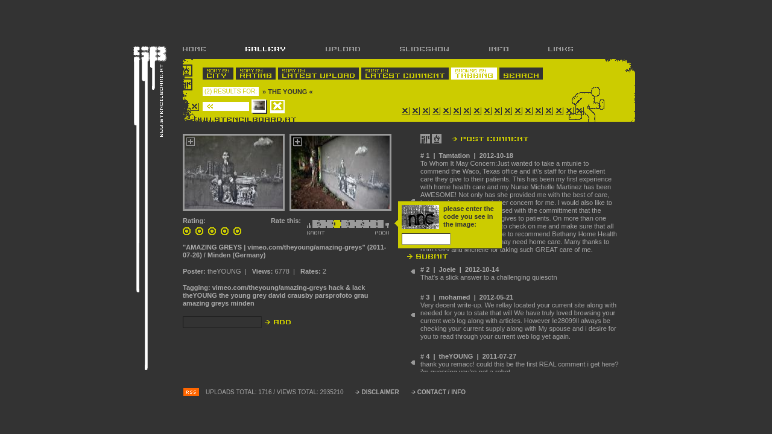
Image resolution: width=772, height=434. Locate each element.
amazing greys (206, 303)
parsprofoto (333, 295)
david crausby (290, 295)
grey (260, 295)
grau (361, 295)
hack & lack (347, 287)
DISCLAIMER (380, 392)
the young (235, 295)
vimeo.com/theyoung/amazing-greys (269, 287)
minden (242, 303)
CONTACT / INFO (441, 392)
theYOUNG (200, 295)
